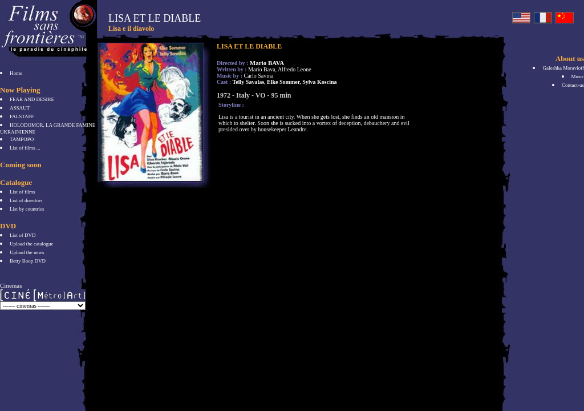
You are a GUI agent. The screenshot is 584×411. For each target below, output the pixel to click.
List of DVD (23, 235)
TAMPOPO (22, 139)
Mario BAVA (267, 62)
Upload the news (27, 252)
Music (578, 76)
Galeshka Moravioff (563, 68)
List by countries (27, 209)
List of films (22, 192)
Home (16, 73)
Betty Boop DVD (28, 261)
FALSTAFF (22, 116)
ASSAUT (20, 108)
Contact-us (573, 85)
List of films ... (25, 148)
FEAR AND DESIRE (32, 99)
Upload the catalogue (31, 244)
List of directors (26, 200)
